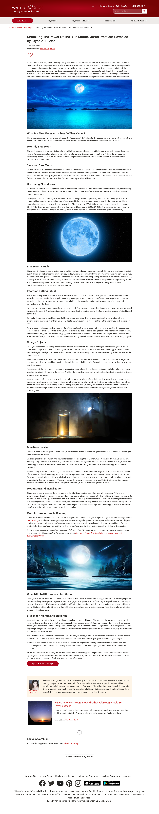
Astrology (28, 27)
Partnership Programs (87, 776)
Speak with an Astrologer (42, 663)
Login (94, 6)
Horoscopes (110, 21)
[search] (144, 11)
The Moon (44, 48)
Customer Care (107, 6)
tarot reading (32, 520)
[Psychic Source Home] (27, 12)
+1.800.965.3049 (138, 6)
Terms (64, 776)
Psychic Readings (80, 21)
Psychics (52, 21)
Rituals (52, 48)
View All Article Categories (79, 756)
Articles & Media (139, 21)
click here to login (71, 743)
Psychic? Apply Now (110, 776)
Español (124, 6)
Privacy (45, 776)
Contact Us (30, 776)
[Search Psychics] (130, 11)
